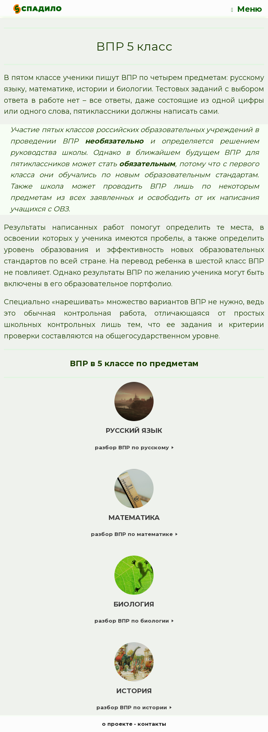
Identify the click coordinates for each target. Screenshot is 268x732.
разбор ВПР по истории (134, 707)
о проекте (117, 724)
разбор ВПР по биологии (134, 621)
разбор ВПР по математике (134, 534)
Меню (246, 9)
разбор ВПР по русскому (134, 447)
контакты (152, 724)
